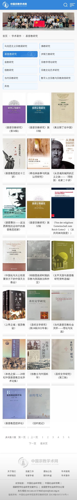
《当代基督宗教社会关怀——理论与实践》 (63, 328)
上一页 (34, 437)
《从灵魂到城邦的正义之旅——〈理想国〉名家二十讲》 (63, 177)
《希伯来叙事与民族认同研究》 (38, 175)
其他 (7, 86)
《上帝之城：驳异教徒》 (14, 326)
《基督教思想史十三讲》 (14, 175)
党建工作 (29, 471)
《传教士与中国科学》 (38, 376)
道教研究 (9, 62)
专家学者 (29, 475)
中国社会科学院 (34, 483)
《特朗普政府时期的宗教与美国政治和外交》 (38, 279)
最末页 (44, 443)
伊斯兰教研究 (48, 54)
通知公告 (47, 471)
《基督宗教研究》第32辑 (38, 224)
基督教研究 (32, 36)
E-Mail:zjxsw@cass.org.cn (48, 491)
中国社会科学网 (52, 483)
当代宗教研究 (11, 78)
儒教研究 (9, 70)
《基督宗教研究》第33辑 (38, 129)
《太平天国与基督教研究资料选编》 (63, 277)
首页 (5, 36)
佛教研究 (45, 46)
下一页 (32, 443)
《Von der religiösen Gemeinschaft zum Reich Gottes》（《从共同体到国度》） (63, 227)
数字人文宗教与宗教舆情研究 (56, 78)
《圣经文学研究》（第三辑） (63, 376)
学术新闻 (65, 471)
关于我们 (11, 471)
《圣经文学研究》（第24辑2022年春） (38, 326)
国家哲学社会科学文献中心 (25, 487)
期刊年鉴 (47, 475)
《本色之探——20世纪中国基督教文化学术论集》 (14, 377)
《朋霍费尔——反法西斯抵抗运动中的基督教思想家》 (14, 226)
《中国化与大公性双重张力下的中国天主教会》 (14, 279)
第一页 (22, 437)
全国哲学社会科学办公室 (52, 487)
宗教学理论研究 (49, 62)
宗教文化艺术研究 (50, 70)
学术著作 (16, 36)
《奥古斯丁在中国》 (63, 127)
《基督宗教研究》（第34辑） (14, 129)
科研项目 (11, 475)
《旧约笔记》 (38, 423)
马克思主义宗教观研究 (16, 46)
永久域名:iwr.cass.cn (27, 491)
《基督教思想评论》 (14, 423)
